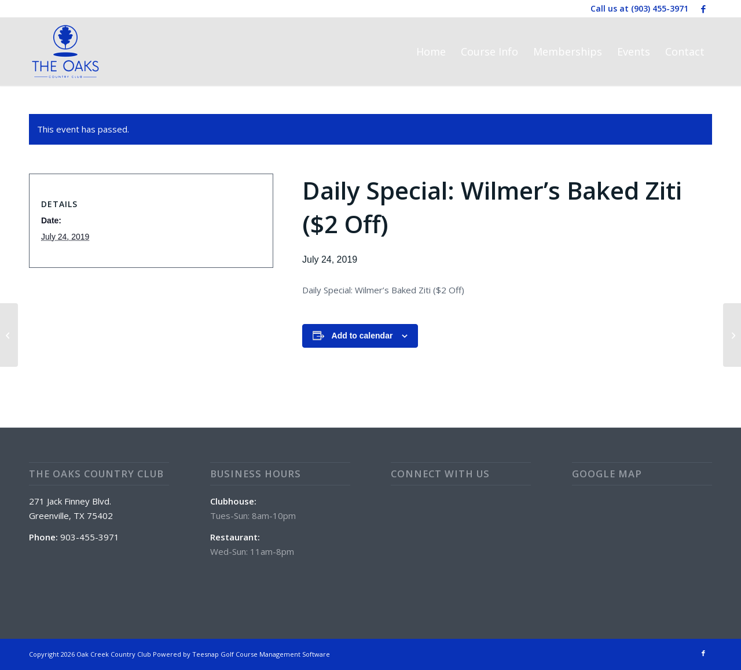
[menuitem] (431, 51)
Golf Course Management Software (275, 654)
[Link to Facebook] (703, 8)
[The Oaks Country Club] (65, 51)
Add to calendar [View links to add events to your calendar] (362, 335)
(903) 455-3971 (659, 8)
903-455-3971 (89, 537)
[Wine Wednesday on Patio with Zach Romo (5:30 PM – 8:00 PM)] (9, 335)
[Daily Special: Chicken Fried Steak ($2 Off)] (732, 335)
